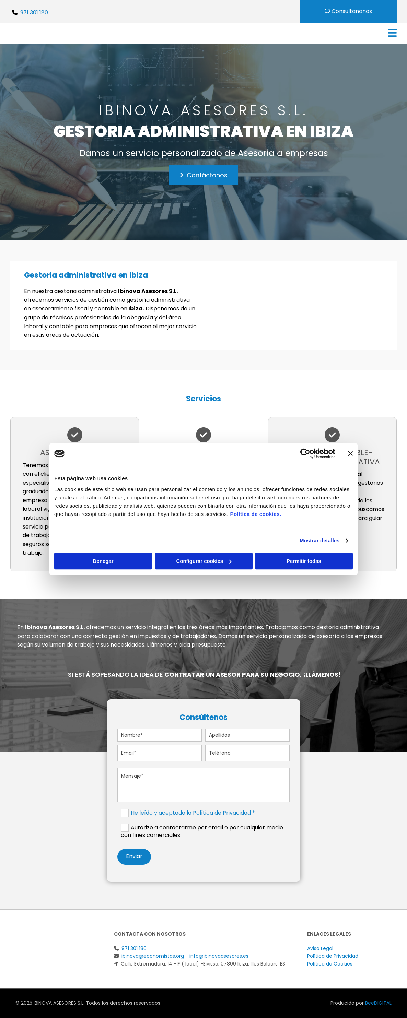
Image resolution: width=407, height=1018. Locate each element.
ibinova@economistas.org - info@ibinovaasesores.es (184, 955)
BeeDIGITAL (378, 1002)
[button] (203, 175)
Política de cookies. (255, 514)
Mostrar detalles (320, 540)
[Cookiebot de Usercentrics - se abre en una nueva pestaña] (305, 453)
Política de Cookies (329, 963)
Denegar (103, 561)
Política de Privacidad (332, 955)
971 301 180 (34, 12)
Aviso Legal (320, 948)
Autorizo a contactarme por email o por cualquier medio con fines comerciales (202, 831)
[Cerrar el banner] (350, 453)
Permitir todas (304, 561)
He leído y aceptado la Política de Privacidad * (193, 813)
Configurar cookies (203, 561)
